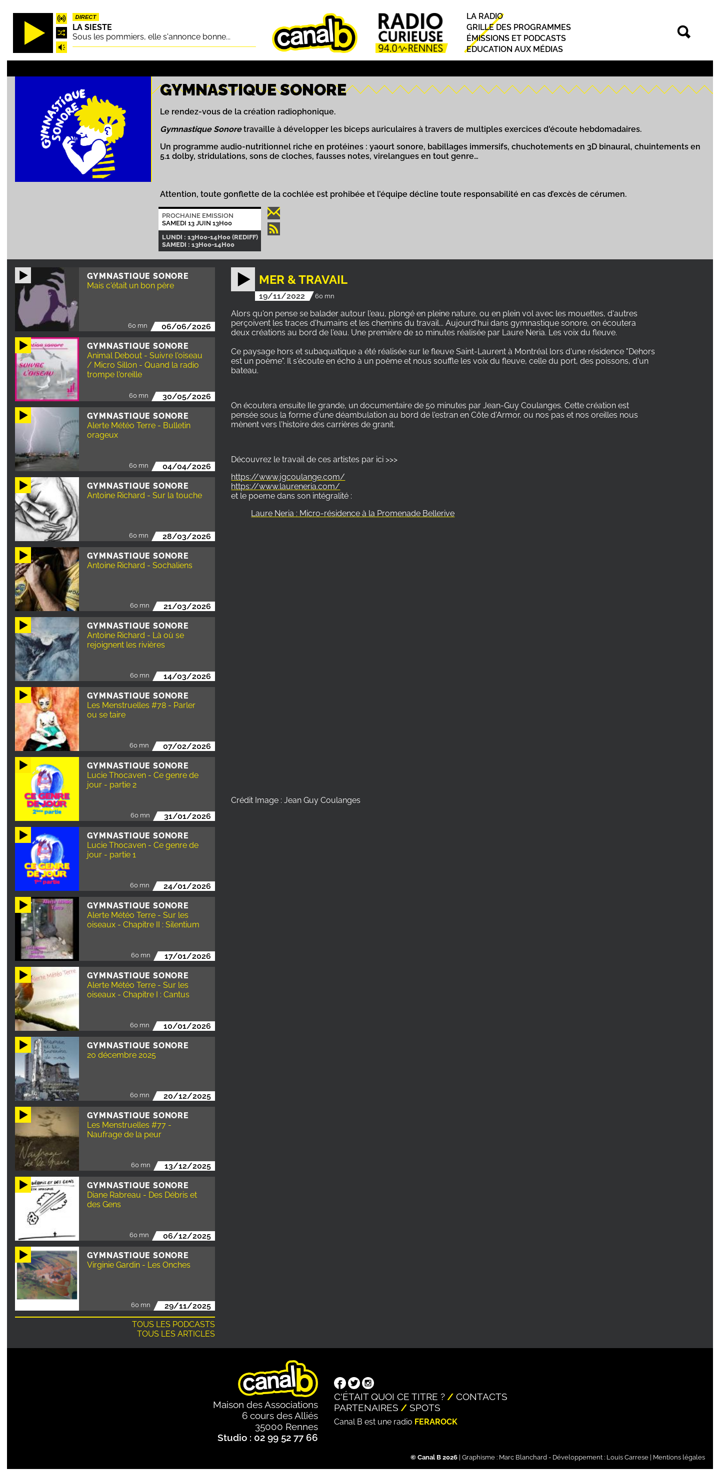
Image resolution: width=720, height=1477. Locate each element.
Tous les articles (176, 1334)
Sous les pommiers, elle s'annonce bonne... (151, 36)
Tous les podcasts (173, 1324)
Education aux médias (514, 49)
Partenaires (366, 1407)
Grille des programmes (518, 27)
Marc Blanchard (523, 1457)
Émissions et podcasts (516, 38)
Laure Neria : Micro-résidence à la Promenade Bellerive (352, 513)
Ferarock (436, 1422)
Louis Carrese (627, 1457)
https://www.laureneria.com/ (285, 486)
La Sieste (92, 27)
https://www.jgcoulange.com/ (288, 477)
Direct (86, 17)
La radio (484, 16)
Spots (425, 1407)
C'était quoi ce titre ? (389, 1396)
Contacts (482, 1396)
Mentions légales (679, 1457)
